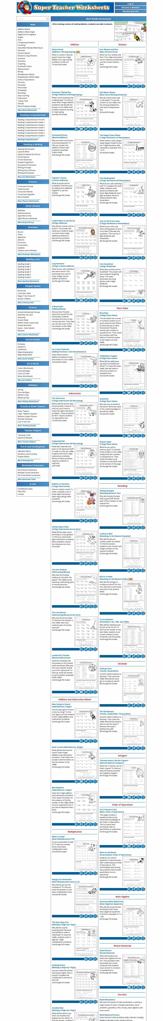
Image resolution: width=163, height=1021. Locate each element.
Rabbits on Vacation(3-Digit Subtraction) (61, 485)
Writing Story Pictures (27, 170)
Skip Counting (23, 95)
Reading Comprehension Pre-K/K (31, 119)
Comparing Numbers (26, 42)
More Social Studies (26, 359)
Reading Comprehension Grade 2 (31, 125)
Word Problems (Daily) (27, 106)
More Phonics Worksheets (28, 201)
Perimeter (22, 85)
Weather (21, 330)
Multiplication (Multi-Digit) (28, 77)
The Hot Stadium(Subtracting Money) (61, 570)
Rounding (22, 93)
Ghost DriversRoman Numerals (107, 951)
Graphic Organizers (26, 162)
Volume (21, 103)
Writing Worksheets (26, 173)
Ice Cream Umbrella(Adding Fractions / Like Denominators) (69, 350)
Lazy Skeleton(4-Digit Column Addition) (63, 264)
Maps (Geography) (25, 352)
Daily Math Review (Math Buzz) (30, 48)
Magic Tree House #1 (26, 296)
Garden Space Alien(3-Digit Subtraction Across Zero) (66, 528)
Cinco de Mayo (24, 392)
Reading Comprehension (28, 139)
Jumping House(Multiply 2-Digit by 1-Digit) (64, 966)
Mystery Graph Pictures (27, 416)
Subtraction (22, 98)
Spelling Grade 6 (24, 277)
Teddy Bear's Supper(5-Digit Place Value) (108, 357)
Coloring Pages (24, 371)
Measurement (23, 69)
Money (20, 71)
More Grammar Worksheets (29, 254)
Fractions (21, 58)
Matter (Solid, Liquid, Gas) (28, 323)
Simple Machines (24, 325)
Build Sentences (24, 213)
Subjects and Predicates (27, 250)
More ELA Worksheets (26, 177)
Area (20, 40)
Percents (21, 82)
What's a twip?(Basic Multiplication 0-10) (63, 837)
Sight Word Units (25, 216)
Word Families (23, 197)
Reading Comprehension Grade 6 (31, 135)
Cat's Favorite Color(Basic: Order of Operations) (112, 810)
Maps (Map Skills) (25, 355)
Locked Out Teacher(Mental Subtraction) (61, 656)
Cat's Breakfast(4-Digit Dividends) (108, 265)
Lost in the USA (24, 422)
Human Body (23, 320)
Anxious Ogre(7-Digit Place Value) (108, 443)
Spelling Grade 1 (24, 264)
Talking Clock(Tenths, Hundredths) (109, 669)
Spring (20, 389)
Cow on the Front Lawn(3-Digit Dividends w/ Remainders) (114, 222)
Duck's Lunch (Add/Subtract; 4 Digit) (67, 747)
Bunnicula (22, 290)
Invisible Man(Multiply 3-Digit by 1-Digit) (64, 1009)
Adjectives (22, 237)
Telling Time (23, 101)
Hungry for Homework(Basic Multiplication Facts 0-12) (65, 880)
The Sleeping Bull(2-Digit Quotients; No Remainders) (115, 179)
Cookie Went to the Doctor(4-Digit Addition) (63, 222)
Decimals (21, 50)
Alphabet (21, 210)
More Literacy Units (26, 302)
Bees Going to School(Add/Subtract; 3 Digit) (62, 705)
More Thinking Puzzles (27, 425)
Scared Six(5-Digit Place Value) (108, 400)
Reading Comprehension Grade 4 (31, 130)
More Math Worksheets (27, 110)
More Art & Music (25, 380)
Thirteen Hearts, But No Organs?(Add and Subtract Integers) (114, 761)
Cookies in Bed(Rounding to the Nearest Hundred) (115, 535)
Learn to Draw (23, 373)
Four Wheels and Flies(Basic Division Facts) (109, 50)
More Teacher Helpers (27, 442)
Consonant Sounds (25, 186)
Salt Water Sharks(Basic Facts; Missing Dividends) (113, 93)
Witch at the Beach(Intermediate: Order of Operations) (115, 853)
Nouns (20, 232)
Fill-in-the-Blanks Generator (29, 475)
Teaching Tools (24, 435)
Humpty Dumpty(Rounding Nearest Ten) (110, 492)
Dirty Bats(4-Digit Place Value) (108, 314)
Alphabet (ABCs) (24, 451)
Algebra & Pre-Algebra (27, 34)
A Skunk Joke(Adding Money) (59, 307)
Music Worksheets (25, 376)
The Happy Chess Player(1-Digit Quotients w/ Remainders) (115, 136)
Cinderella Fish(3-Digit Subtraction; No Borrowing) (67, 442)
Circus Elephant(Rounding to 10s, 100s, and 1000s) (114, 620)
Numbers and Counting (27, 454)
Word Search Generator (27, 470)
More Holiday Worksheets (28, 401)
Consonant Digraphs (26, 194)
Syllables (21, 248)
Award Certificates (25, 438)
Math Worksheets (107, 999)
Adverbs (21, 240)
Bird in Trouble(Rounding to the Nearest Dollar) (114, 577)
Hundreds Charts (25, 66)
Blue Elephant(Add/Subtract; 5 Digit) (62, 788)
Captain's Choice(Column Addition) (60, 179)
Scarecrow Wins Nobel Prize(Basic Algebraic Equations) (112, 902)
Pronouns (22, 242)
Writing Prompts (24, 167)
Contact (21, 494)
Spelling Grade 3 (24, 269)
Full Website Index (25, 489)
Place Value (22, 87)
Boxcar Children (24, 298)
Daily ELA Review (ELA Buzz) (29, 154)
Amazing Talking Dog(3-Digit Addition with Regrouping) (67, 93)
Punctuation (23, 245)
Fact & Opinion (24, 157)
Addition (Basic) (24, 29)
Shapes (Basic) (23, 456)
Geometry (22, 61)
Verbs (20, 234)
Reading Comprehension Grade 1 (31, 122)
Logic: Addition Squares (27, 413)
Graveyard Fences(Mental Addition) (59, 136)
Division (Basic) (24, 53)
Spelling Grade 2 (24, 266)
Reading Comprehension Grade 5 (31, 133)
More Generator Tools (27, 479)
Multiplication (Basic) (26, 74)
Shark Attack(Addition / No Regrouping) (63, 50)
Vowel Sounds (23, 189)
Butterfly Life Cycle (25, 315)
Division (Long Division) (27, 56)
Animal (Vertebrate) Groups (29, 312)
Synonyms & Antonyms (27, 165)
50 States (21, 344)
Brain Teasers (23, 411)
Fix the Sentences (25, 159)
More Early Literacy (26, 222)
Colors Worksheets (25, 368)
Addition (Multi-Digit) (26, 32)
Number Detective (25, 419)
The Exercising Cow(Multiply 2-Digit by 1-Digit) (64, 923)
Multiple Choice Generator (28, 472)
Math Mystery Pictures (109, 1015)
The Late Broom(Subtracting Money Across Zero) (66, 613)
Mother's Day (23, 395)
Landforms (22, 349)
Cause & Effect (23, 151)
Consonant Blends (25, 191)
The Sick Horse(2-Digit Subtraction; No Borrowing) (67, 399)
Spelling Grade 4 (24, 272)
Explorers (22, 347)
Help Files (22, 491)
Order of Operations (26, 79)
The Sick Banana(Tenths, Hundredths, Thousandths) (115, 712)
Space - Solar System (26, 328)
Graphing (21, 64)
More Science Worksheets (28, 334)
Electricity (21, 317)
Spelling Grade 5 (24, 274)
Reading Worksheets (26, 149)
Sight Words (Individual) (27, 218)
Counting (21, 45)
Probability (22, 90)
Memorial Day (23, 397)
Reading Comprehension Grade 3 (31, 127)
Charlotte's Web (24, 293)
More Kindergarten (26, 460)
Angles (20, 37)
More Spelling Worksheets (28, 281)
